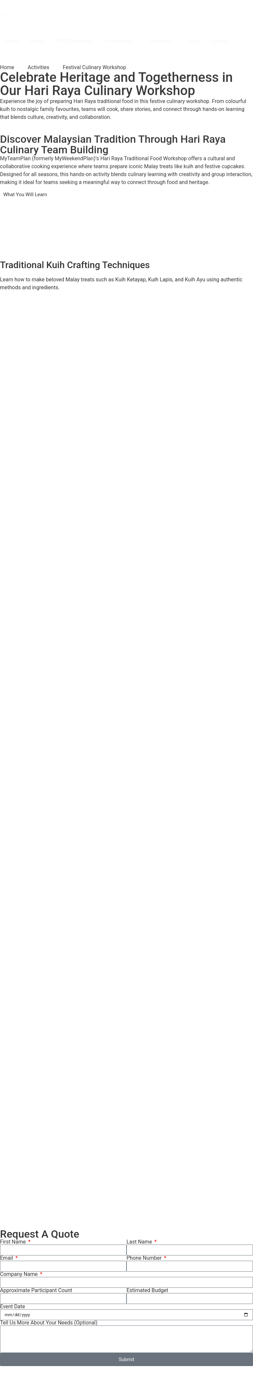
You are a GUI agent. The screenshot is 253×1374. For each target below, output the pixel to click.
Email (7, 1258)
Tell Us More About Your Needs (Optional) (49, 1322)
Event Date (12, 1306)
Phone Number (144, 1258)
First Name (13, 1242)
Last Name (139, 1242)
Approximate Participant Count (36, 1290)
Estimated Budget (147, 1290)
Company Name (19, 1274)
